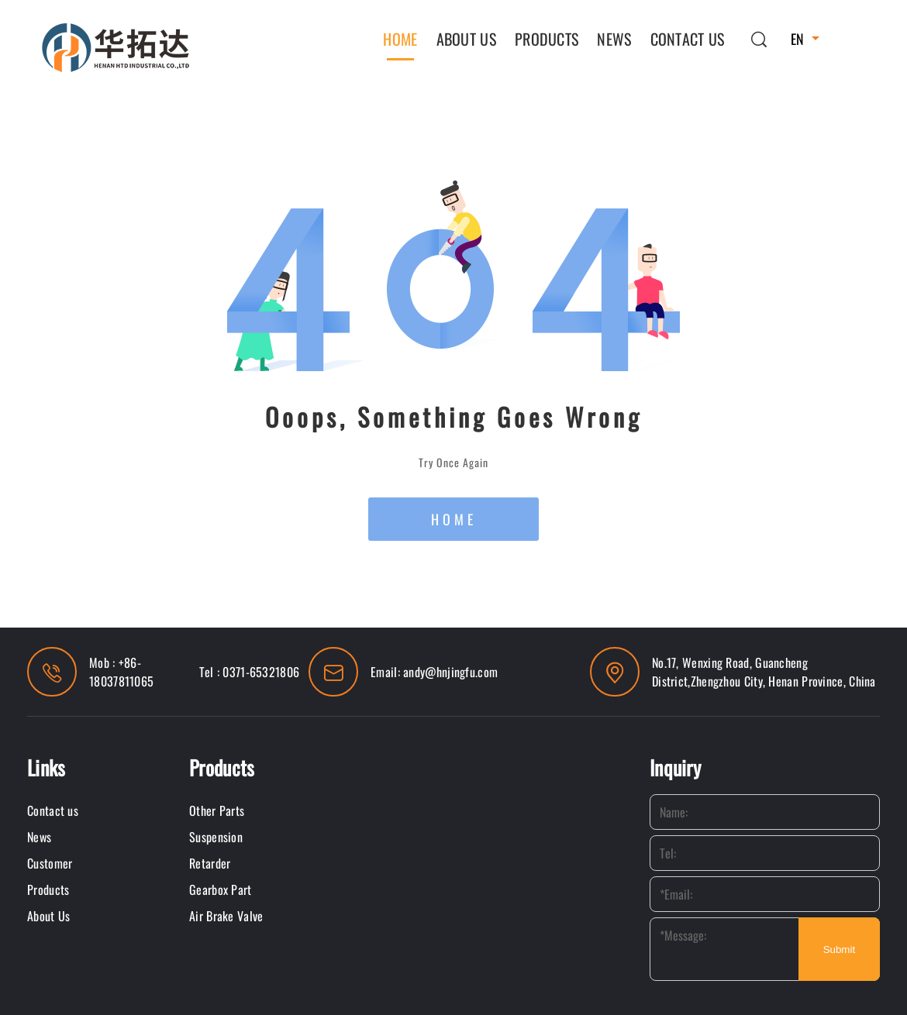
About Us (466, 38)
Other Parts (216, 810)
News (614, 38)
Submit (839, 949)
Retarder (209, 863)
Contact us (687, 38)
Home (400, 38)
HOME (454, 519)
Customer (49, 863)
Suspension (216, 836)
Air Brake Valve (226, 916)
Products (546, 38)
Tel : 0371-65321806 (249, 671)
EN (798, 39)
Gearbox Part (220, 889)
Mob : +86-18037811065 (121, 671)
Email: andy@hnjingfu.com (434, 671)
